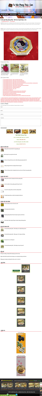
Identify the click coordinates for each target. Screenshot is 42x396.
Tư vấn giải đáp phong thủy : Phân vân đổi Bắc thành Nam (12, 79)
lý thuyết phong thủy (23, 99)
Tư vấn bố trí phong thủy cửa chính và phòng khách (12, 191)
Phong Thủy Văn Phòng (32, 14)
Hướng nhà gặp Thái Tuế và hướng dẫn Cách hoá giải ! (13, 167)
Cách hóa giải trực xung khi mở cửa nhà (9, 93)
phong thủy (28, 99)
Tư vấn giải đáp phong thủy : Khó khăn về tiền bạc (11, 87)
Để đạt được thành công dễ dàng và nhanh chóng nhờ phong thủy (15, 221)
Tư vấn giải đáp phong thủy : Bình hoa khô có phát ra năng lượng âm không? (16, 85)
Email (2, 110)
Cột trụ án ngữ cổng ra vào (8, 98)
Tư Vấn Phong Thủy (4, 10)
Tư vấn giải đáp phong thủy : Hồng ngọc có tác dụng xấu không (13, 80)
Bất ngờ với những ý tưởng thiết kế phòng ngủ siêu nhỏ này (10, 255)
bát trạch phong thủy (5, 97)
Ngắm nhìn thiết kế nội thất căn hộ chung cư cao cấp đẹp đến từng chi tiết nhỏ (13, 257)
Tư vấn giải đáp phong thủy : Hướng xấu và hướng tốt (12, 86)
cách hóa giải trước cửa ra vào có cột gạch (25, 97)
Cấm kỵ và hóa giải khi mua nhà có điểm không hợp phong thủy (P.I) (15, 161)
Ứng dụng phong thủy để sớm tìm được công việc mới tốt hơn (14, 216)
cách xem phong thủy (35, 97)
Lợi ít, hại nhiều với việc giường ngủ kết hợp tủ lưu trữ (13, 185)
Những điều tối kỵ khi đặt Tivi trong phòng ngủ (12, 150)
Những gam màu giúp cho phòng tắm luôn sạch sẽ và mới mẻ (10, 260)
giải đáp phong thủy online (33, 98)
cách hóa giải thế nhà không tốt (13, 97)
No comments (12, 21)
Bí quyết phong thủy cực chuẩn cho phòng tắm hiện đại (13, 196)
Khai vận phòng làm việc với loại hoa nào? (11, 204)
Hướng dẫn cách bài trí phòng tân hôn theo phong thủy (13, 179)
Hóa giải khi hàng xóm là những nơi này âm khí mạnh (12, 94)
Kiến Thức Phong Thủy (4, 14)
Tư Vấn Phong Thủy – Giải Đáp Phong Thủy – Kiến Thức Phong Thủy (23, 393)
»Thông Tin (3, 332)
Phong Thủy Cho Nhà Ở (22, 14)
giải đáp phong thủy (16, 98)
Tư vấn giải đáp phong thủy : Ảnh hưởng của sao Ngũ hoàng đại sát (14, 81)
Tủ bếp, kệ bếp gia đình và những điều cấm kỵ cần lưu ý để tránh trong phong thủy (16, 95)
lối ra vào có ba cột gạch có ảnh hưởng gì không (11, 99)
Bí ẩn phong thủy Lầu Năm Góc (9, 210)
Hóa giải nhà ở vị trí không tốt (8, 89)
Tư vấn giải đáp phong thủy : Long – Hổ (9, 88)
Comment (2, 117)
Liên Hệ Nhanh (11, 10)
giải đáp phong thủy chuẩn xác (24, 98)
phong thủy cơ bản (33, 99)
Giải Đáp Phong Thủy (4, 17)
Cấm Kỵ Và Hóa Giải (13, 14)
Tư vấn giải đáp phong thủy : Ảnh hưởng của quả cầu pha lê (13, 84)
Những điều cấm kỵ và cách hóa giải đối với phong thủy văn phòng (14, 92)
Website (2, 114)
